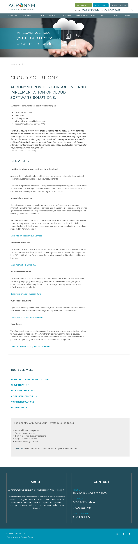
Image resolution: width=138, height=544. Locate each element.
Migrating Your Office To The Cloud (30, 379)
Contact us (18, 448)
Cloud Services (19, 385)
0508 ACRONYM (83, 502)
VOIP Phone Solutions (22, 402)
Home (13, 64)
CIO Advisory (17, 407)
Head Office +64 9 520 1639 (90, 493)
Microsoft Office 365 (22, 390)
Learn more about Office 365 (23, 265)
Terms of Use (12, 537)
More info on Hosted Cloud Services (26, 235)
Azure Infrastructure (23, 396)
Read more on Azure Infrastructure (25, 294)
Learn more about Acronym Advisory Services (30, 346)
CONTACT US (81, 517)
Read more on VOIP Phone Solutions (26, 317)
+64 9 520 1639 (82, 508)
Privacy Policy (27, 537)
